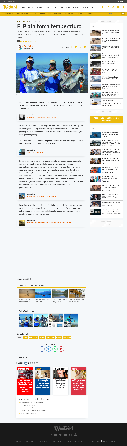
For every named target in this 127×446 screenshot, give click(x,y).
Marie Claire (43, 441)
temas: (20, 337)
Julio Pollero (28, 46)
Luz (93, 441)
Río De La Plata (33, 337)
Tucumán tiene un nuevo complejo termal (76, 300)
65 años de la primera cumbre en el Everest (41, 117)
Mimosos (58, 337)
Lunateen (105, 441)
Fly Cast (34, 13)
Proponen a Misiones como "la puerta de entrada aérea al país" (47, 222)
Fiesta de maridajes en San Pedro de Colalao (41, 196)
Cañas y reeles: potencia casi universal (31, 402)
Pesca (25, 337)
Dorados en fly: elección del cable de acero (33, 411)
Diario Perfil (18, 441)
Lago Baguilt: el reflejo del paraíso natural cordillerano (60, 301)
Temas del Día (9, 13)
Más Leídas (96, 27)
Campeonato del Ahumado (85, 13)
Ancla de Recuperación (55, 13)
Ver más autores (28, 48)
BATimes (113, 441)
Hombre (60, 441)
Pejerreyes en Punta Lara (27, 408)
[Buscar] (114, 13)
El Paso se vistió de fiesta (27, 405)
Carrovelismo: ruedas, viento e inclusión (25, 300)
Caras (26, 441)
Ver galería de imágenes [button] (26, 41)
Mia (98, 441)
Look (87, 441)
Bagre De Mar (50, 337)
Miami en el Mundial (22, 13)
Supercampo (79, 441)
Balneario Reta (69, 13)
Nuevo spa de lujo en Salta (35, 152)
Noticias (33, 441)
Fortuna (52, 441)
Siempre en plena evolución (28, 413)
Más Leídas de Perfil (100, 129)
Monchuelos (67, 337)
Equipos (42, 337)
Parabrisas (69, 441)
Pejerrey (42, 13)
